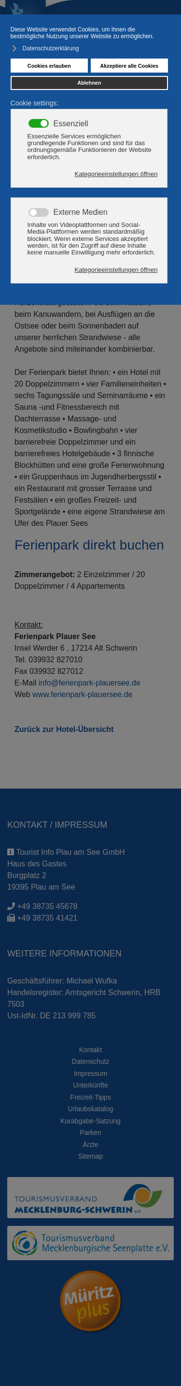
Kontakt (90, 1050)
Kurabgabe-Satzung (90, 1121)
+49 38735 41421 (47, 918)
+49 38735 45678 (47, 906)
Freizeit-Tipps (90, 1097)
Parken (90, 1132)
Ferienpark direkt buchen (89, 544)
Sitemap (90, 1156)
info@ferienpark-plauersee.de (89, 683)
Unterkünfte (90, 1085)
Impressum (90, 1073)
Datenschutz (91, 1061)
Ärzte (90, 1144)
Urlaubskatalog (90, 1109)
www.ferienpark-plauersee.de (82, 694)
